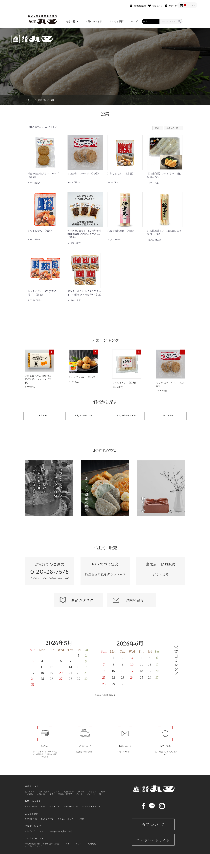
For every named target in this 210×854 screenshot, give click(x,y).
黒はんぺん (30, 791)
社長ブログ (30, 831)
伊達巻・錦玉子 (65, 794)
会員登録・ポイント (91, 806)
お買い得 (41, 794)
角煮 (52, 794)
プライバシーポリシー (74, 843)
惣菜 (53, 99)
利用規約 (92, 843)
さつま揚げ (44, 791)
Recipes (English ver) (61, 831)
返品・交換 (55, 806)
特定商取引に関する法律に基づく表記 (42, 843)
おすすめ (93, 791)
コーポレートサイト (34, 846)
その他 (79, 794)
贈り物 (81, 791)
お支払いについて (66, 818)
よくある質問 (116, 21)
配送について (47, 818)
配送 (43, 806)
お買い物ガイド (93, 21)
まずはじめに (31, 818)
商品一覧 (70, 21)
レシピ (134, 21)
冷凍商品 (29, 794)
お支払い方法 (31, 806)
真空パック (69, 791)
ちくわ (57, 791)
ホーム (30, 99)
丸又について (153, 824)
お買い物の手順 (71, 806)
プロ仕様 (91, 794)
